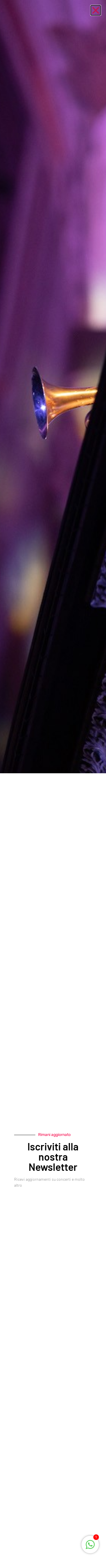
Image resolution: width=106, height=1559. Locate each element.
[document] (53, 779)
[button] (95, 10)
